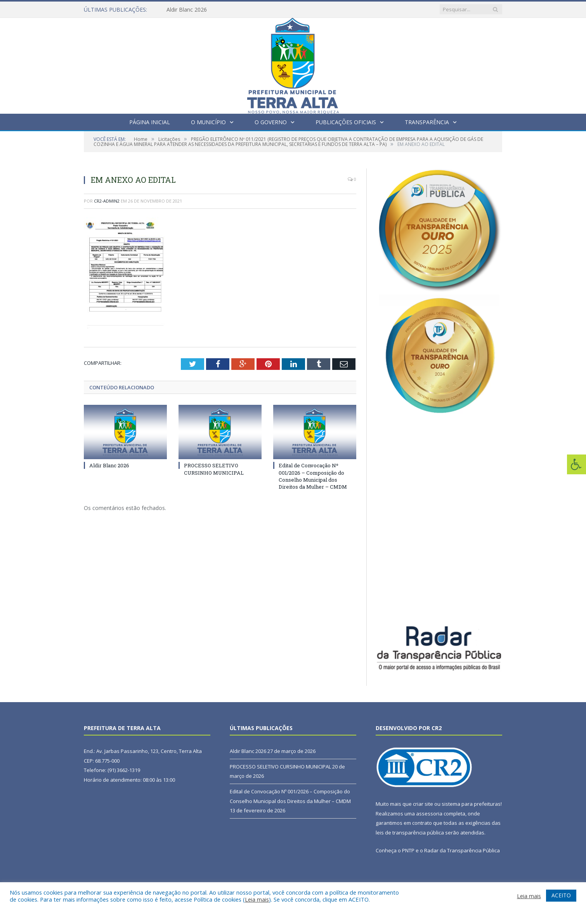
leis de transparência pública (410, 832)
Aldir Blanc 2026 (186, 9)
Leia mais (257, 899)
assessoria (429, 813)
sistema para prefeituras (471, 803)
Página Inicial (149, 122)
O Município (208, 122)
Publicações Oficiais (346, 122)
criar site (423, 803)
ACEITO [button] (561, 895)
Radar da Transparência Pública (462, 850)
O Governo (271, 122)
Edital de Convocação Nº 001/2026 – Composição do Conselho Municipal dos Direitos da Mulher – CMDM (313, 476)
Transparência (427, 122)
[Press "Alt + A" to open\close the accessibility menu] (576, 464)
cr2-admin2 (107, 201)
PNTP (408, 850)
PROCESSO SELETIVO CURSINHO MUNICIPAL (214, 469)
